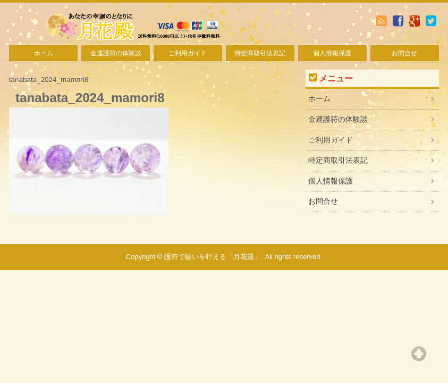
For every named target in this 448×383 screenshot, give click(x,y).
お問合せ (404, 53)
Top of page (419, 354)
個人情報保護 (332, 53)
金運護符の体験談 (115, 53)
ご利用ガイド (187, 53)
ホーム (43, 53)
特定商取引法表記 (259, 53)
